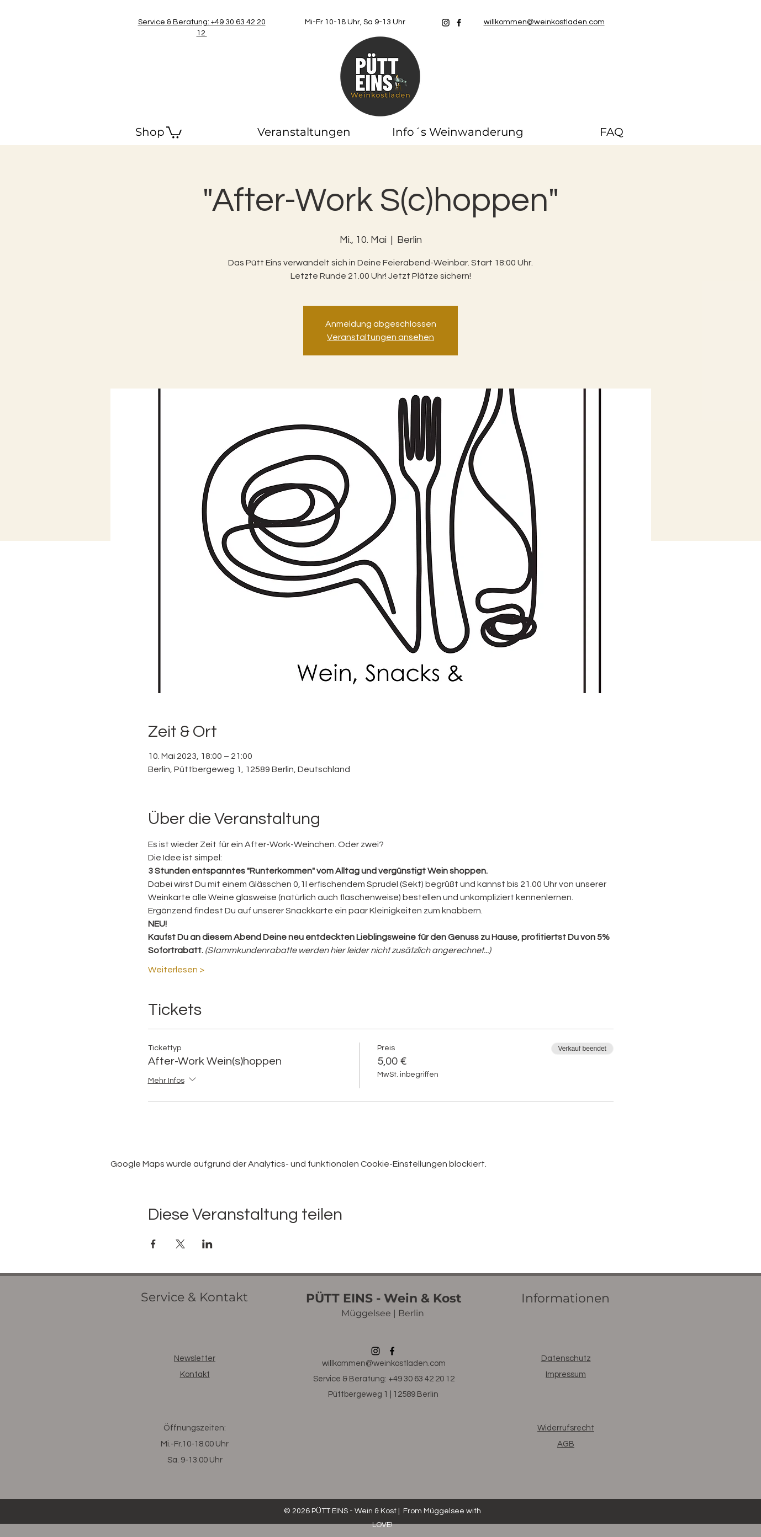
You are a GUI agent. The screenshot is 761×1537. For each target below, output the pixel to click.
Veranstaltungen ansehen (380, 337)
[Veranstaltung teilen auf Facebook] (153, 1244)
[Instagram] (446, 23)
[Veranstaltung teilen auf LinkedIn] (207, 1244)
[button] (174, 132)
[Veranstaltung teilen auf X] (180, 1244)
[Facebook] (459, 23)
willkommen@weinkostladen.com (384, 1363)
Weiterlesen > (176, 969)
